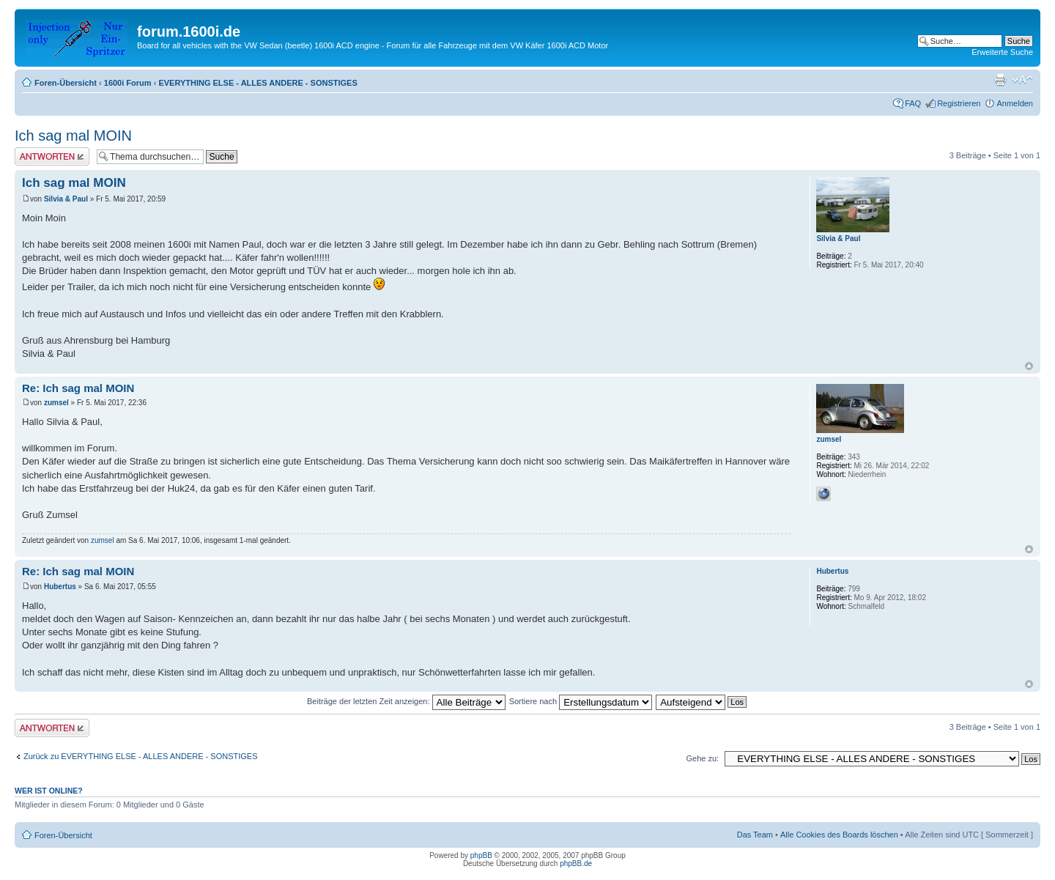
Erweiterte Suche (1002, 52)
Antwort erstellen (52, 156)
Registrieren (958, 103)
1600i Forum (128, 82)
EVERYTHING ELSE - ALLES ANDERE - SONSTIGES (257, 82)
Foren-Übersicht (65, 82)
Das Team (755, 834)
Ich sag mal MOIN (73, 135)
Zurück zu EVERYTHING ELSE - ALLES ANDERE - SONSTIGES (140, 756)
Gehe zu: (702, 758)
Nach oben (1029, 366)
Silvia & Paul (66, 199)
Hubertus (60, 587)
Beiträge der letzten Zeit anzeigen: (406, 701)
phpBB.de (576, 863)
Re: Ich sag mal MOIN (78, 388)
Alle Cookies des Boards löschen (839, 834)
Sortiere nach (580, 701)
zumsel (56, 403)
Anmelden (1014, 103)
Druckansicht (1000, 79)
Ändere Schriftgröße (1022, 79)
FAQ (913, 103)
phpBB (481, 855)
